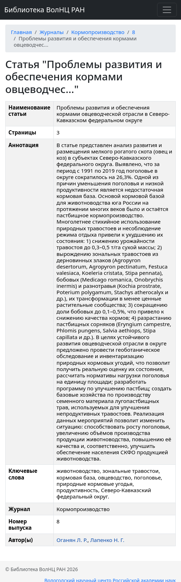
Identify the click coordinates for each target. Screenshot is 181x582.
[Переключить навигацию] (167, 10)
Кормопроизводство (97, 31)
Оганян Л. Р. (72, 539)
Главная (21, 31)
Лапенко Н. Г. (107, 539)
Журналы (51, 31)
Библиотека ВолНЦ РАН (44, 9)
